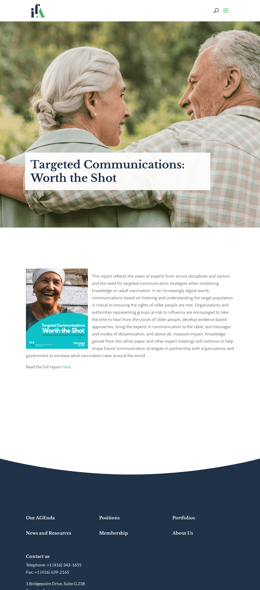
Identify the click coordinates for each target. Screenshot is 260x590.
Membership (113, 533)
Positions (109, 517)
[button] (226, 13)
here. (67, 366)
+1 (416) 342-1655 (64, 564)
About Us (182, 533)
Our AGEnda (40, 517)
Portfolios (183, 517)
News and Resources (48, 533)
